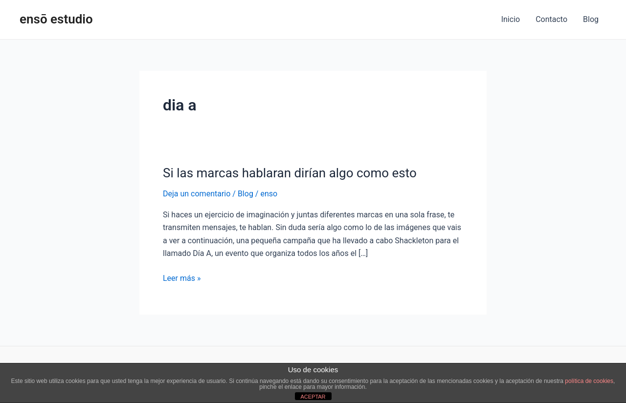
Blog (591, 19)
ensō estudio (56, 19)
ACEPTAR (312, 397)
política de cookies (589, 381)
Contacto (551, 19)
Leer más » (182, 277)
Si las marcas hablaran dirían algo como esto (290, 173)
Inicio (510, 19)
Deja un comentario (196, 193)
